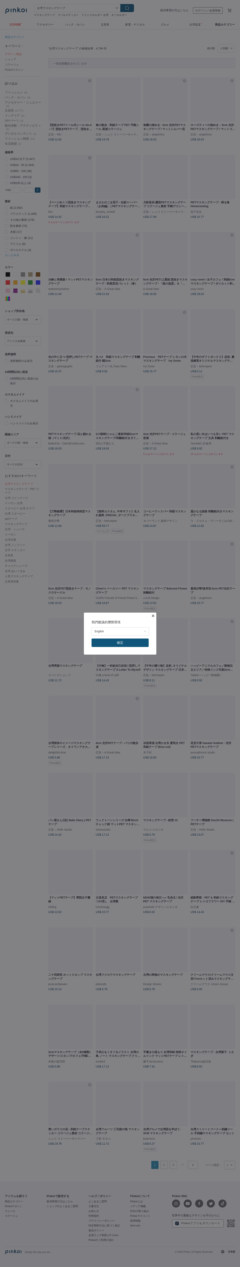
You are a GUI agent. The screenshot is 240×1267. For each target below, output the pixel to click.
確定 (120, 642)
